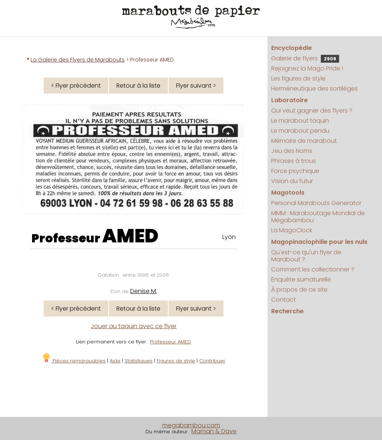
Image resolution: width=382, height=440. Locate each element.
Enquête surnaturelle (301, 279)
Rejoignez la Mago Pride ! (307, 68)
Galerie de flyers (305, 58)
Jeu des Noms (291, 151)
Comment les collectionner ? (312, 269)
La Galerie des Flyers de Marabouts (78, 59)
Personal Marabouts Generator (316, 203)
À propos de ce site (299, 289)
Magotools (287, 192)
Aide (115, 360)
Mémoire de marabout (304, 140)
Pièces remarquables (74, 360)
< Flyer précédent (76, 85)
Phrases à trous (293, 161)
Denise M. (143, 291)
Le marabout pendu (300, 130)
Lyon (229, 237)
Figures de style (176, 360)
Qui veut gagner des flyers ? (312, 110)
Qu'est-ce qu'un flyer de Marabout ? (306, 256)
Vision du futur (292, 181)
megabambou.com (191, 425)
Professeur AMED (170, 341)
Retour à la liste (138, 85)
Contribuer (212, 360)
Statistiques (139, 360)
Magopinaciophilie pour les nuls (319, 242)
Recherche (287, 311)
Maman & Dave (214, 431)
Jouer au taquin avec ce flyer (133, 326)
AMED (130, 236)
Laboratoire (289, 100)
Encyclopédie (291, 48)
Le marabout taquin (300, 120)
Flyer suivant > (196, 85)
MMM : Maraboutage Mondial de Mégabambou (318, 216)
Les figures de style (298, 78)
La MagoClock (291, 230)
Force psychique (295, 171)
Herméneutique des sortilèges (314, 88)
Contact (283, 299)
